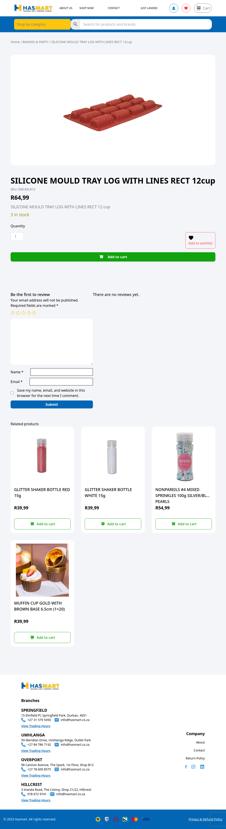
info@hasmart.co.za (75, 720)
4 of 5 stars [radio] (29, 312)
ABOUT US (65, 8)
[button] (42, 523)
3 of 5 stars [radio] (23, 312)
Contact (199, 750)
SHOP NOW (86, 8)
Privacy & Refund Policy (205, 819)
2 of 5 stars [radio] (18, 312)
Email (17, 381)
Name (17, 372)
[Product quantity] (17, 236)
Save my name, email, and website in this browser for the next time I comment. (51, 393)
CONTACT (114, 8)
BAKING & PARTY (36, 42)
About (200, 742)
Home (15, 42)
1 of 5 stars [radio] (13, 312)
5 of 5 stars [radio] (34, 312)
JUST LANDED (149, 8)
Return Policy (195, 758)
